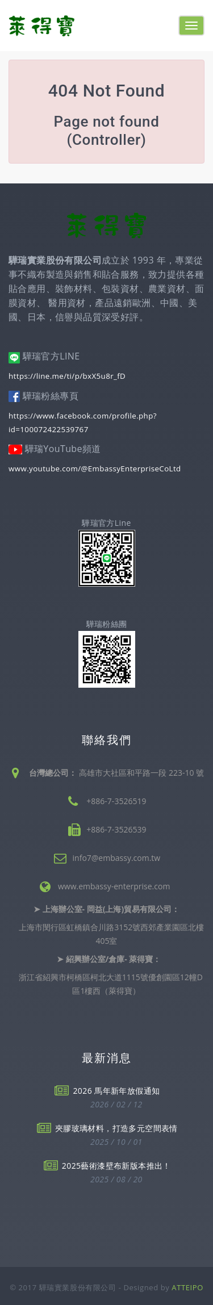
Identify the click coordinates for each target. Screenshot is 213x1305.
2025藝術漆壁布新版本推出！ (116, 1165)
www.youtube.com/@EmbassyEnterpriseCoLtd (95, 468)
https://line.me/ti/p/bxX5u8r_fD (67, 376)
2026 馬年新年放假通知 (116, 1090)
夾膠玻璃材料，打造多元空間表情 (116, 1128)
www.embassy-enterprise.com (114, 886)
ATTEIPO (187, 1287)
